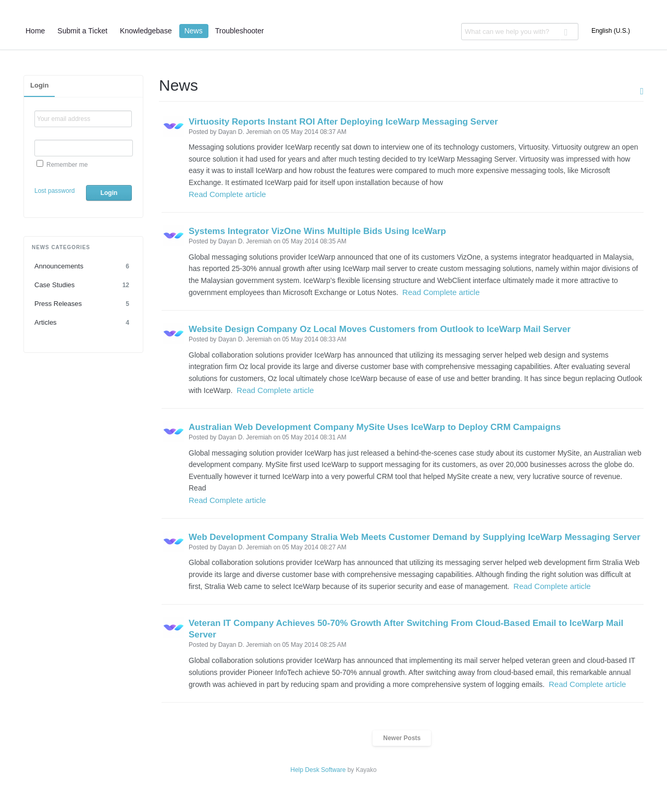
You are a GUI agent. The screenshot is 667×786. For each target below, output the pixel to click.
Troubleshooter (239, 31)
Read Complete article (227, 194)
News (193, 31)
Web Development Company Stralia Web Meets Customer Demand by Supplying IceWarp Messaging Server (414, 537)
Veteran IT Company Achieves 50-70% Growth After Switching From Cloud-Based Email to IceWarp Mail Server (406, 629)
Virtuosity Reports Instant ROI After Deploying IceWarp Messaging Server (343, 122)
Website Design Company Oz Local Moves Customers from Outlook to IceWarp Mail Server (380, 329)
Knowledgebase (146, 31)
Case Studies (83, 285)
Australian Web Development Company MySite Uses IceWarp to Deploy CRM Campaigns (375, 427)
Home (35, 31)
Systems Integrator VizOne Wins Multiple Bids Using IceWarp (317, 231)
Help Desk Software (317, 769)
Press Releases (83, 304)
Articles (83, 322)
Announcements (83, 266)
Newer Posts (402, 738)
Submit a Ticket (82, 31)
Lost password (54, 190)
